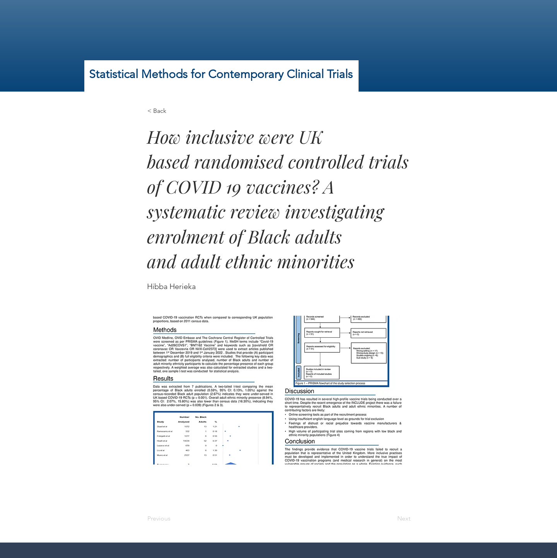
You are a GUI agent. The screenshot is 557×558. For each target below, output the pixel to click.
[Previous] (172, 518)
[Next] (391, 518)
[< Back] (172, 111)
